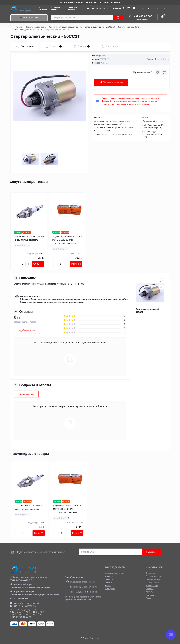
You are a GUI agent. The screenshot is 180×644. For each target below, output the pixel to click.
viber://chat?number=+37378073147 (27, 612)
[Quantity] (22, 264)
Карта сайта (150, 595)
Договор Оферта (152, 582)
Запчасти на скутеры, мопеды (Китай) (100, 27)
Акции (98, 9)
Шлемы (108, 586)
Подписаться (151, 552)
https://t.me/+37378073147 (13, 612)
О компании (150, 573)
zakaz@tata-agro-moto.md (24, 603)
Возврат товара (152, 586)
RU (149, 8)
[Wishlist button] (157, 72)
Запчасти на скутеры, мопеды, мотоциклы (65, 27)
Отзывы (107, 9)
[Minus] (16, 264)
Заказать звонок (141, 20)
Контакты (90, 9)
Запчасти (19, 27)
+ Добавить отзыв (27, 330)
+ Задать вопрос (26, 394)
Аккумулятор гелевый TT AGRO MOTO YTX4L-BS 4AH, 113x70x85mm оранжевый (67, 239)
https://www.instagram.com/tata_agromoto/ (41, 612)
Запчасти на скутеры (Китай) (129, 27)
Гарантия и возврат (153, 579)
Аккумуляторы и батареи (115, 573)
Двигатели (109, 576)
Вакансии (117, 9)
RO (143, 8)
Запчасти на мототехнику (36, 27)
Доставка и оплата (153, 576)
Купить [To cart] (38, 263)
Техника (108, 582)
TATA (107, 63)
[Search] (118, 17)
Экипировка (110, 589)
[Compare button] (164, 72)
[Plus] (28, 264)
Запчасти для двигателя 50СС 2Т (26, 30)
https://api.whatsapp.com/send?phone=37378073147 (20, 612)
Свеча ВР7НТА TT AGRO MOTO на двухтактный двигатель (29, 238)
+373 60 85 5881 (19, 598)
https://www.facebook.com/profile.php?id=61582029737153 (34, 612)
